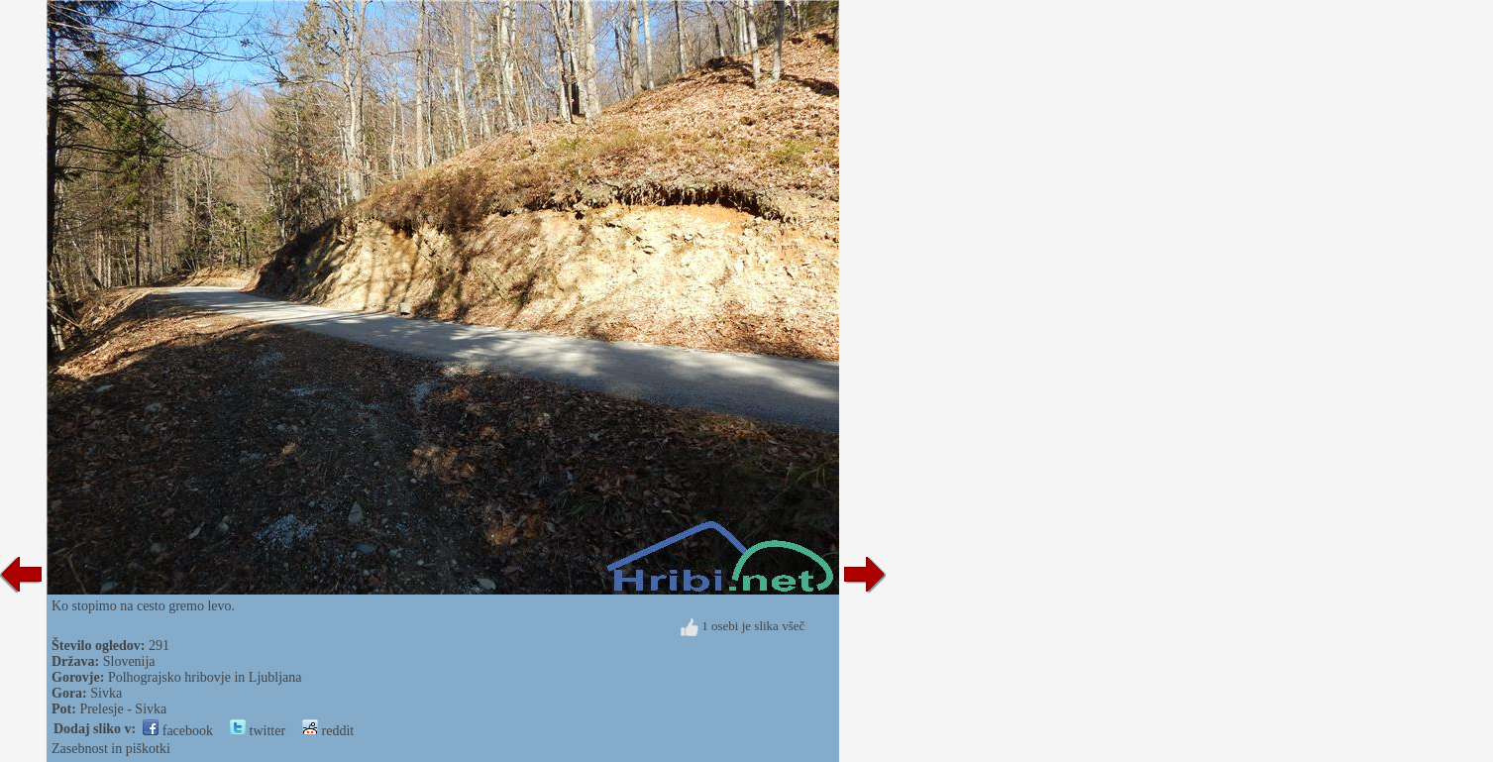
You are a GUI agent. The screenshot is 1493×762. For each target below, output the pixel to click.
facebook (178, 730)
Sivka (106, 693)
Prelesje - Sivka (122, 709)
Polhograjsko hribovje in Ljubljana (205, 677)
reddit (328, 730)
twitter (257, 730)
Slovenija (129, 661)
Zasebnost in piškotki (111, 748)
